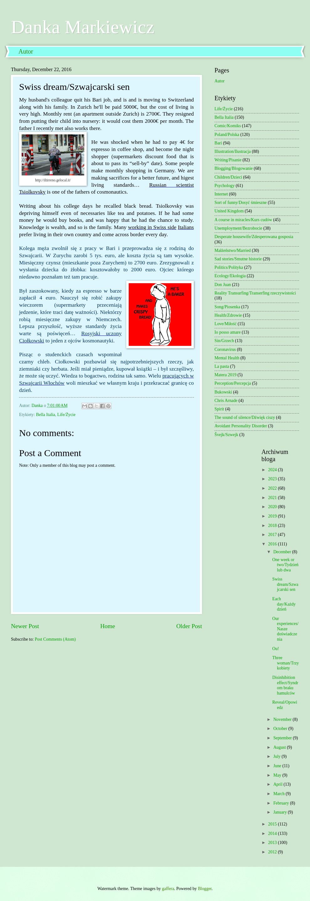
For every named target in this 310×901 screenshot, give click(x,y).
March (279, 793)
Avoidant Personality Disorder (240, 426)
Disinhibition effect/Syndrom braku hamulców (285, 685)
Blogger (205, 888)
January (280, 812)
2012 (273, 852)
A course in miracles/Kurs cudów (243, 219)
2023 (273, 479)
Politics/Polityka (228, 267)
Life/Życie (66, 414)
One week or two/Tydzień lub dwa (285, 564)
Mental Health (226, 358)
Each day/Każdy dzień (284, 604)
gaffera (168, 888)
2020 (273, 506)
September (283, 738)
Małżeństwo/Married (232, 250)
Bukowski (223, 392)
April (278, 784)
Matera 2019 (225, 374)
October (280, 728)
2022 (273, 488)
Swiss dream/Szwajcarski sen (285, 584)
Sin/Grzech (224, 340)
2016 (273, 544)
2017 (273, 534)
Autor (25, 51)
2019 (273, 516)
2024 (273, 469)
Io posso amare (227, 332)
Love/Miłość (225, 323)
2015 (273, 824)
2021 (273, 497)
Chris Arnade (225, 400)
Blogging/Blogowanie (233, 168)
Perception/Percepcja (232, 383)
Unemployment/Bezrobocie (238, 228)
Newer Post (25, 626)
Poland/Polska (226, 134)
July (277, 756)
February (281, 803)
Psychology (224, 185)
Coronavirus (225, 349)
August (280, 747)
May (277, 775)
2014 (273, 833)
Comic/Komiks (227, 125)
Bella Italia (45, 414)
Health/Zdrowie (228, 315)
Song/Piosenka (227, 307)
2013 (273, 842)
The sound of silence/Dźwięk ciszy (244, 417)
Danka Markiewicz (82, 27)
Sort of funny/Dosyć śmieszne (240, 202)
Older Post (189, 626)
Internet (221, 194)
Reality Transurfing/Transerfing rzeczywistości (255, 293)
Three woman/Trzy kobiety (285, 662)
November (283, 719)
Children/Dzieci (228, 177)
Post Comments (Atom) (55, 639)
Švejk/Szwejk (226, 434)
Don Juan (222, 284)
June (277, 765)
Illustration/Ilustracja (232, 151)
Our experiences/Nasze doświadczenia (285, 629)
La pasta (221, 366)
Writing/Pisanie (227, 160)
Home (107, 626)
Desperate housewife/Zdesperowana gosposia (253, 236)
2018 (273, 525)
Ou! (275, 648)
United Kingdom (229, 211)
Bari (218, 143)
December (282, 551)
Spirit (219, 409)
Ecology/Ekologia (230, 275)
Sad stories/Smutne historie (238, 259)
